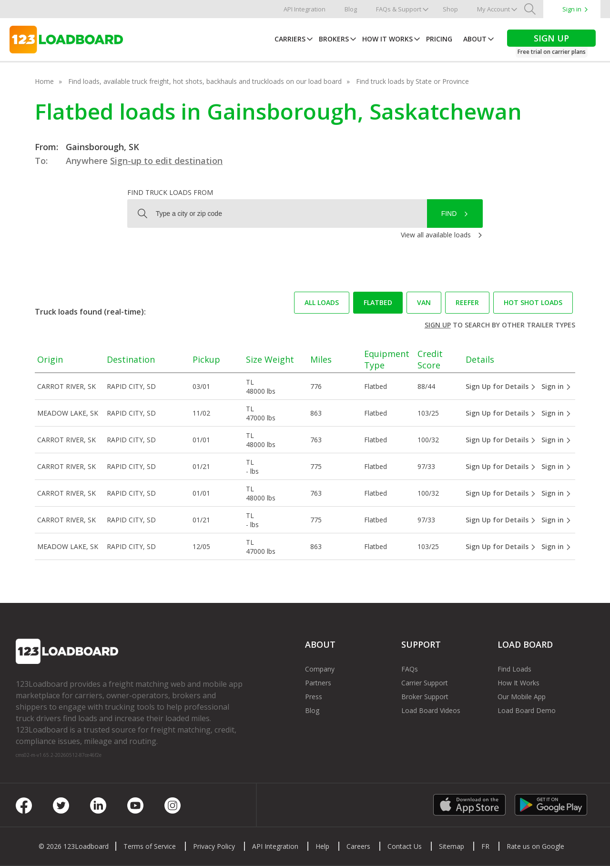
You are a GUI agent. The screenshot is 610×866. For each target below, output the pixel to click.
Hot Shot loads (533, 302)
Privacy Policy (214, 846)
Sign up (438, 324)
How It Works (387, 38)
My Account (493, 9)
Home (44, 81)
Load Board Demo (527, 710)
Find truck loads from (170, 192)
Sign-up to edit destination (166, 160)
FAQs (409, 668)
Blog (351, 9)
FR (485, 846)
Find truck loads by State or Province (412, 81)
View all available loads (436, 234)
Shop (450, 9)
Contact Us (404, 846)
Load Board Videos (430, 710)
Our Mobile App (522, 696)
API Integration (304, 9)
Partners (318, 682)
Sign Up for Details (501, 386)
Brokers (334, 38)
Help (322, 846)
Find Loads (514, 668)
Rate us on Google (535, 846)
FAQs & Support (398, 9)
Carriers (289, 38)
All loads (322, 302)
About (475, 38)
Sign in (571, 9)
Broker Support (424, 696)
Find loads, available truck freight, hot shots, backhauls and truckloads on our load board (205, 81)
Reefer (467, 302)
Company (320, 668)
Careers (358, 846)
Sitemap (451, 846)
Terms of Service (149, 846)
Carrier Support (424, 682)
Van (424, 302)
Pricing (439, 38)
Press (313, 696)
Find (449, 213)
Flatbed (378, 302)
